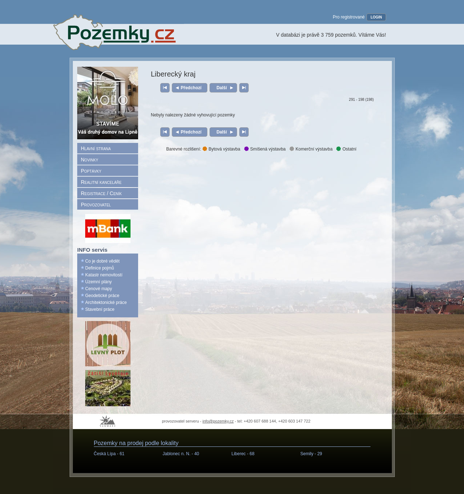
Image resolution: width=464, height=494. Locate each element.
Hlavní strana (96, 148)
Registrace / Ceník (101, 193)
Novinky (89, 159)
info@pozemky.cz (218, 421)
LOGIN (376, 17)
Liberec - (243, 453)
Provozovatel (96, 204)
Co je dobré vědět (102, 261)
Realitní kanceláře (101, 182)
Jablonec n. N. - (181, 453)
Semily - (311, 453)
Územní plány (98, 281)
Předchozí (191, 87)
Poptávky (91, 171)
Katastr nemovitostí (104, 274)
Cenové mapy (98, 288)
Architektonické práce (106, 302)
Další (221, 87)
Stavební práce (100, 309)
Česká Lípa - (109, 453)
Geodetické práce (102, 295)
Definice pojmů (99, 268)
